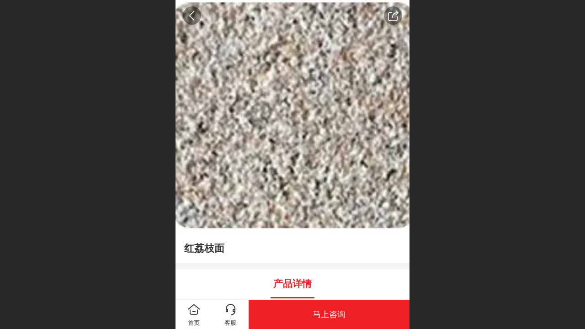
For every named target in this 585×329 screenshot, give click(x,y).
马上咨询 (329, 314)
